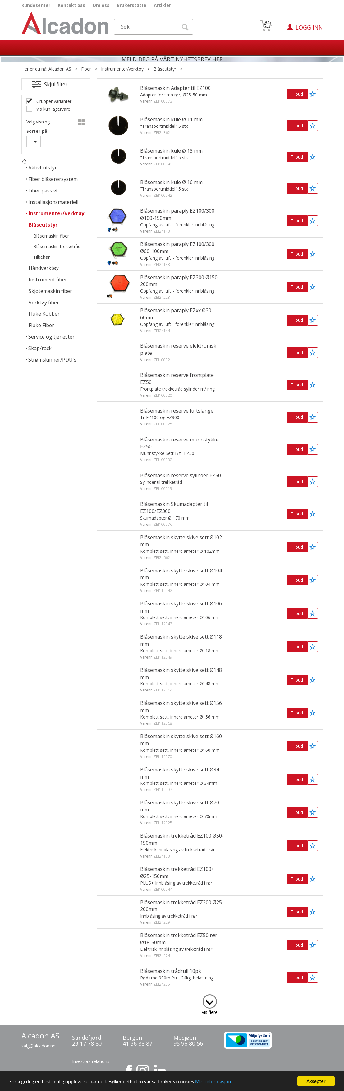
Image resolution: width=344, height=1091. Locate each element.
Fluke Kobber (44, 313)
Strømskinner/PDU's (52, 359)
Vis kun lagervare (52, 109)
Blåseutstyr (165, 69)
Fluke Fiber (41, 325)
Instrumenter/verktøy (122, 69)
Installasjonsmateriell (53, 202)
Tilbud (297, 94)
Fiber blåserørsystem (53, 179)
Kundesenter (35, 5)
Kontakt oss (71, 5)
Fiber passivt (43, 190)
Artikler (162, 5)
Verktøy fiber (44, 302)
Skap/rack (40, 348)
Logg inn (309, 27)
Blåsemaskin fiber (51, 236)
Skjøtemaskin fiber (50, 291)
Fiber (86, 69)
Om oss (101, 5)
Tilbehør (41, 257)
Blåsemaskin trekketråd (56, 246)
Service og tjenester (51, 336)
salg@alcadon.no (38, 1046)
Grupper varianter (53, 101)
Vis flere (210, 1012)
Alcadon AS (59, 69)
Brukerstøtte (131, 5)
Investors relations (90, 1061)
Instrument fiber (48, 279)
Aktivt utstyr (42, 167)
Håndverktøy (44, 268)
